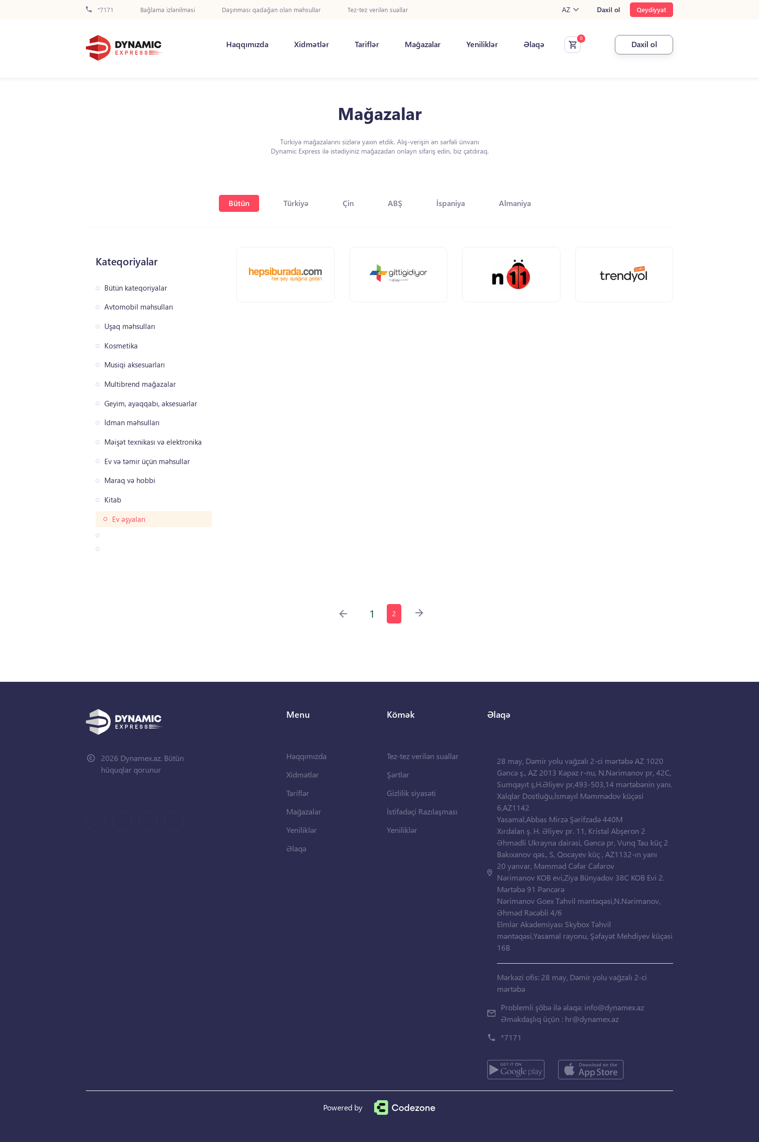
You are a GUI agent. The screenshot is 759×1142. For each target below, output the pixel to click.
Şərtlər (398, 774)
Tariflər (367, 44)
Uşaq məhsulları (129, 326)
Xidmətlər (311, 44)
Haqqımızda (247, 44)
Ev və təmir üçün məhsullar (147, 461)
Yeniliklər (482, 44)
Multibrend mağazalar (140, 384)
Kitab (112, 499)
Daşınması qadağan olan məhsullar (271, 10)
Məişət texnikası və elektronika (153, 442)
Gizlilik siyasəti (411, 793)
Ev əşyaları (129, 519)
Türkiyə (296, 203)
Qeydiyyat (651, 9)
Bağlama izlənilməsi (167, 10)
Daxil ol (608, 10)
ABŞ (395, 203)
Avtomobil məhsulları (138, 306)
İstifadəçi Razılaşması (422, 811)
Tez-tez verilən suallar (377, 10)
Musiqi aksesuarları (134, 364)
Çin (348, 203)
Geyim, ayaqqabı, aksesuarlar (150, 403)
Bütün (239, 203)
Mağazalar (423, 44)
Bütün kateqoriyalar (135, 288)
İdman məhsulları (132, 422)
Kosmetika (121, 345)
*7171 (100, 10)
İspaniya (450, 203)
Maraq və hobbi (129, 480)
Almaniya (515, 203)
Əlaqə (534, 44)
